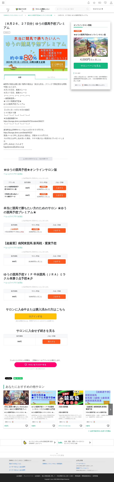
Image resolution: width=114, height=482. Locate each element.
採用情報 (95, 476)
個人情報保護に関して (48, 476)
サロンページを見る (91, 66)
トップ (7, 10)
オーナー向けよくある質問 (17, 470)
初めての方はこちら (15, 463)
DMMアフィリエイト (82, 468)
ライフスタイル (65, 426)
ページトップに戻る (57, 455)
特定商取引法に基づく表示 (65, 476)
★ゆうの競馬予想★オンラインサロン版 (40, 15)
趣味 (34, 426)
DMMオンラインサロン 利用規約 (52, 463)
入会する (59, 188)
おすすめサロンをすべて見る (100, 431)
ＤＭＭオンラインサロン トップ (13, 15)
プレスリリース (28, 476)
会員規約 (37, 476)
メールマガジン (81, 463)
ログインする (35, 316)
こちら (22, 232)
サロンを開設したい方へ (41, 10)
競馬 (6, 426)
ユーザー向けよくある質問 (17, 467)
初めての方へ (21, 10)
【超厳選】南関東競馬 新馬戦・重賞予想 (30, 243)
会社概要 (19, 476)
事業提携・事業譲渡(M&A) (83, 476)
